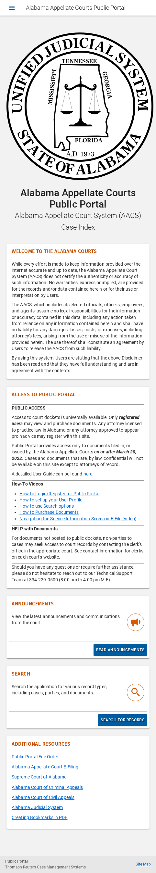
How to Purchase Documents (49, 512)
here (88, 473)
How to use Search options (46, 506)
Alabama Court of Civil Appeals (43, 797)
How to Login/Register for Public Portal (59, 493)
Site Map (143, 864)
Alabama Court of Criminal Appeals (47, 787)
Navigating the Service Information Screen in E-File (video (77, 518)
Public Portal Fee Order (35, 756)
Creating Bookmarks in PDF (40, 817)
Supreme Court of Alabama (39, 776)
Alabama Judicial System (37, 807)
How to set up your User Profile (50, 499)
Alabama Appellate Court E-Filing (45, 766)
